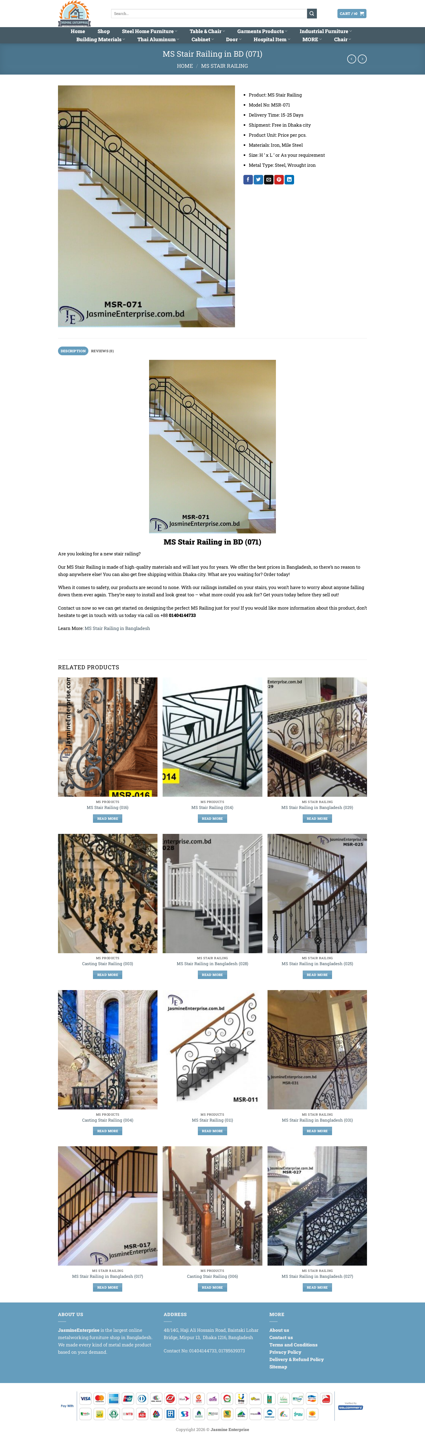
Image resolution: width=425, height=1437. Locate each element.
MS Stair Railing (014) (212, 807)
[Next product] (351, 59)
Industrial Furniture (326, 31)
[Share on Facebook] (248, 179)
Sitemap (278, 1367)
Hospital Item (272, 39)
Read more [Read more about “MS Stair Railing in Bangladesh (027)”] (317, 1287)
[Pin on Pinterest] (279, 179)
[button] (323, 13)
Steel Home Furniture (149, 31)
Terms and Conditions (293, 1345)
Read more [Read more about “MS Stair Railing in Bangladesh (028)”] (212, 975)
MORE (312, 39)
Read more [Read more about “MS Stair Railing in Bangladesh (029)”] (317, 819)
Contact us (281, 1337)
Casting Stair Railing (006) (212, 1276)
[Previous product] (362, 59)
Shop (104, 31)
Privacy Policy (285, 1352)
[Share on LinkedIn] (289, 179)
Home (78, 31)
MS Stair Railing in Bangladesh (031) (317, 1120)
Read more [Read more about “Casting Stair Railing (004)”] (107, 1131)
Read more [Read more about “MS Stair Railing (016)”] (107, 819)
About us (279, 1330)
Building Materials (100, 39)
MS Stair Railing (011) (212, 1120)
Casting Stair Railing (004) (107, 1120)
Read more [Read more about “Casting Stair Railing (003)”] (107, 975)
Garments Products (262, 31)
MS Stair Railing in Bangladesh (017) (107, 1276)
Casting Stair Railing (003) (107, 964)
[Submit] (312, 13)
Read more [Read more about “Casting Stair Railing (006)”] (212, 1287)
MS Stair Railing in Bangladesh (117, 629)
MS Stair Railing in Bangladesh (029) (317, 807)
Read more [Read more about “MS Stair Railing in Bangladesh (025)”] (317, 975)
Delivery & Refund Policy (296, 1359)
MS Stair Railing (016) (107, 807)
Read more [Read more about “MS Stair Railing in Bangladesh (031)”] (317, 1131)
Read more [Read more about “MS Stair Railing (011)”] (212, 1131)
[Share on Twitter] (258, 179)
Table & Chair (207, 31)
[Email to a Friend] (268, 179)
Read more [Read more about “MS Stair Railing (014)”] (212, 819)
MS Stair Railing (224, 65)
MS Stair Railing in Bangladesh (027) (317, 1276)
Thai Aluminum (158, 39)
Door (233, 39)
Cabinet (203, 39)
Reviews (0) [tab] (104, 350)
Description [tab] (74, 350)
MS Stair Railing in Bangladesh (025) (317, 964)
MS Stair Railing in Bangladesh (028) (212, 964)
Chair (342, 39)
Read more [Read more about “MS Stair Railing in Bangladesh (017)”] (107, 1287)
